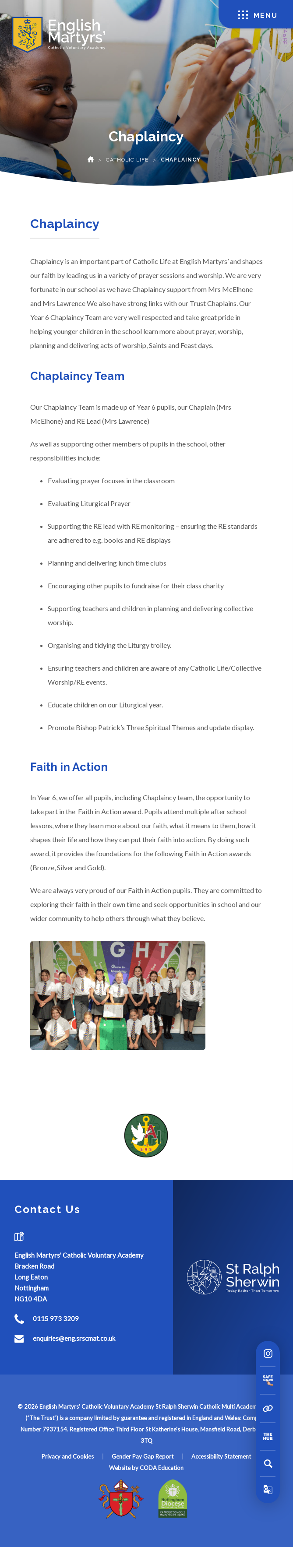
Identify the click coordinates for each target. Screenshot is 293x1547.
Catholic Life (127, 160)
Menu (258, 15)
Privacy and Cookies (68, 1456)
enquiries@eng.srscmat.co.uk (74, 1338)
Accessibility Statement (221, 1456)
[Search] (268, 1463)
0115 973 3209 (56, 1318)
